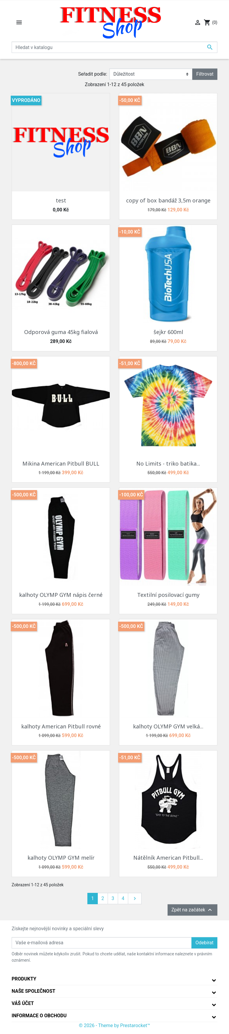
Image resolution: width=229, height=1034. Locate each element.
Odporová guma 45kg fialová (61, 331)
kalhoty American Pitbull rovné (61, 726)
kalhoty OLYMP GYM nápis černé (61, 594)
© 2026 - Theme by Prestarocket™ (114, 1025)
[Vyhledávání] (114, 47)
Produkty (24, 979)
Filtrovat (204, 74)
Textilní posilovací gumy (168, 594)
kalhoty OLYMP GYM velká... (168, 726)
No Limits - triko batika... (168, 463)
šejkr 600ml (168, 331)
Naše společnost (33, 991)
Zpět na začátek (192, 909)
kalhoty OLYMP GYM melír (61, 857)
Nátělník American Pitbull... (168, 857)
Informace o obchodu (39, 1015)
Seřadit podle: (92, 74)
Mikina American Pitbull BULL (60, 463)
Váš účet (23, 1003)
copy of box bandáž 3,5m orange (168, 200)
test (61, 200)
